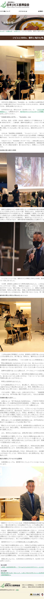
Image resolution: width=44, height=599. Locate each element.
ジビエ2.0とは (23, 11)
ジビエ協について (5, 11)
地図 (17, 590)
